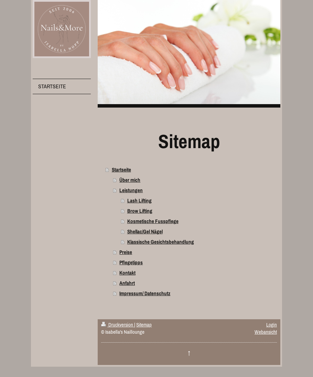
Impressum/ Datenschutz (144, 293)
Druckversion (117, 325)
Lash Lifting (139, 200)
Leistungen (131, 190)
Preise (125, 252)
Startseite (121, 169)
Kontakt (127, 272)
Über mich (129, 180)
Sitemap (144, 325)
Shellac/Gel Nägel (145, 231)
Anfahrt (127, 283)
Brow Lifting (139, 210)
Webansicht (266, 332)
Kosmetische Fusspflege (153, 221)
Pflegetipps (131, 262)
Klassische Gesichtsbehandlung (160, 241)
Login (271, 325)
